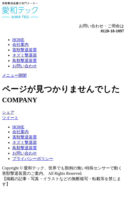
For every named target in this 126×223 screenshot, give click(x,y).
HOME (18, 40)
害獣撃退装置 (24, 50)
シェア (8, 112)
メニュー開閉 (14, 75)
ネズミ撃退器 (24, 55)
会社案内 (20, 44)
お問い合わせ (24, 66)
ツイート (10, 118)
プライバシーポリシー (32, 158)
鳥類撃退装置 (24, 60)
